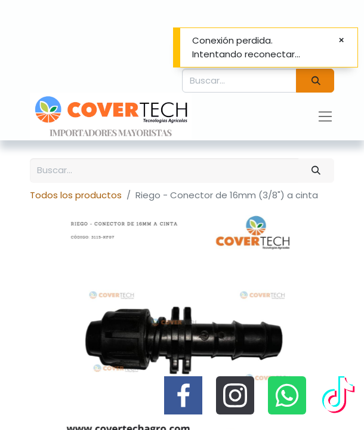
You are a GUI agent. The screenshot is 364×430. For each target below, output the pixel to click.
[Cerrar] (341, 40)
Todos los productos (76, 195)
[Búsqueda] (315, 81)
